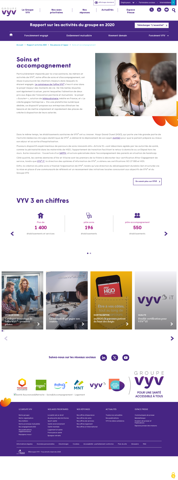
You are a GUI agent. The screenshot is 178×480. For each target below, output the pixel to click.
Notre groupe (24, 417)
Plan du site (122, 446)
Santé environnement (56, 425)
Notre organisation (26, 420)
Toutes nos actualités (114, 417)
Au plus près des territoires (58, 420)
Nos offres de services (85, 422)
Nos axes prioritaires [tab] (56, 11)
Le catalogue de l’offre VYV (49, 84)
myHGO (117, 151)
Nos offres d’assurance (85, 417)
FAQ (144, 446)
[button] (2, 343)
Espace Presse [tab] (131, 11)
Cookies (76, 446)
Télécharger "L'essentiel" (152, 25)
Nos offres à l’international (87, 428)
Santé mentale (53, 428)
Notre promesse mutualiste (29, 425)
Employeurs (127, 3)
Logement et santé (55, 431)
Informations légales (25, 446)
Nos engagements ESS (27, 428)
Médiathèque (140, 420)
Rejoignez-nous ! (25, 436)
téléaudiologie (50, 99)
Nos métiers (23, 422)
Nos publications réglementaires (25, 432)
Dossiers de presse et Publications (143, 423)
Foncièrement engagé (36, 36)
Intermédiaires (167, 3)
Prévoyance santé (55, 434)
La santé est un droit (56, 417)
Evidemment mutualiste (79, 36)
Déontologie (63, 446)
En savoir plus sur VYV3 (148, 194)
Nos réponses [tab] (85, 11)
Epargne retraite (54, 437)
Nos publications (112, 420)
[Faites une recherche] (174, 10)
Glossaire (135, 446)
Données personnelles (45, 446)
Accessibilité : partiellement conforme (99, 446)
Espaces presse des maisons (146, 427)
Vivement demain (117, 36)
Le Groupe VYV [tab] (27, 11)
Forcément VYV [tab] (159, 36)
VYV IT (40, 174)
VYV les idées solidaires (115, 422)
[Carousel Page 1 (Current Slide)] (87, 266)
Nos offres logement (85, 425)
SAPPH (62, 166)
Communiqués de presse (144, 417)
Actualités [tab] (107, 10)
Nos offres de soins (84, 420)
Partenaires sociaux (147, 3)
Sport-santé (52, 422)
